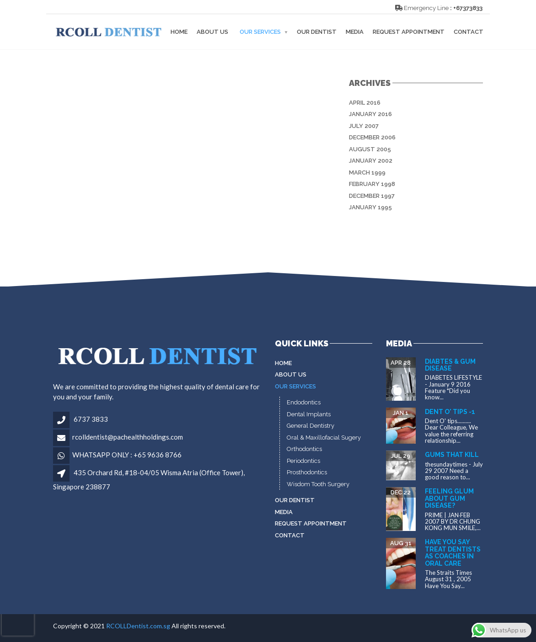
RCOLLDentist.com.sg (138, 626)
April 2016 (365, 102)
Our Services (260, 31)
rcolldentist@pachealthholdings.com (127, 437)
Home (179, 31)
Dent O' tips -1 (450, 411)
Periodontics (303, 460)
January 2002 (370, 160)
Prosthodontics (307, 472)
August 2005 (370, 149)
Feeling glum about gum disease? (449, 498)
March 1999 (367, 172)
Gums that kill (452, 454)
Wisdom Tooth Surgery (318, 484)
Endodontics (304, 402)
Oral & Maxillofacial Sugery (324, 437)
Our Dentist (317, 31)
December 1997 (372, 195)
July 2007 (364, 125)
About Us (212, 31)
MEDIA (355, 31)
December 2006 (372, 137)
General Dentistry (310, 425)
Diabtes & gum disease (450, 365)
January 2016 (370, 114)
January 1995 (370, 207)
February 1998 (372, 183)
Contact (468, 31)
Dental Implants (309, 414)
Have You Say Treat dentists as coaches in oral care (453, 552)
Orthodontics (304, 449)
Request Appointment (409, 31)
